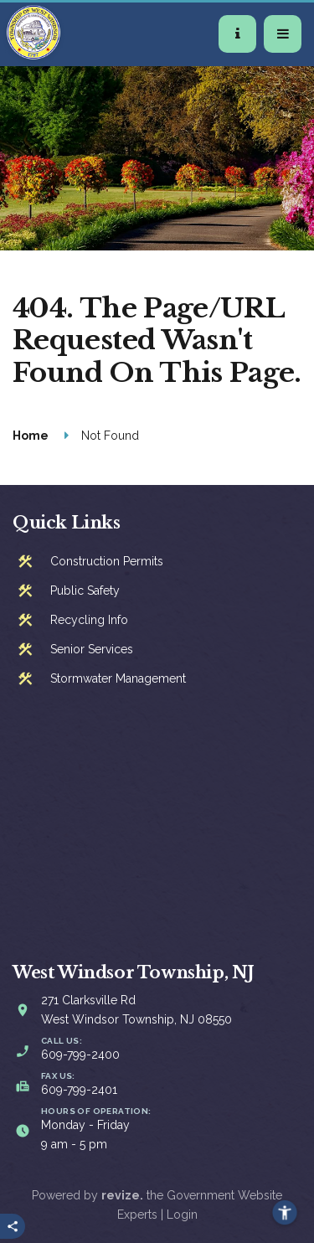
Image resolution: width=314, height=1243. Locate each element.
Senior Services (91, 649)
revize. (122, 1195)
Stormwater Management (118, 678)
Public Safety (85, 590)
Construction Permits (106, 561)
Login (182, 1214)
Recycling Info (89, 620)
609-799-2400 (80, 1054)
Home (31, 435)
